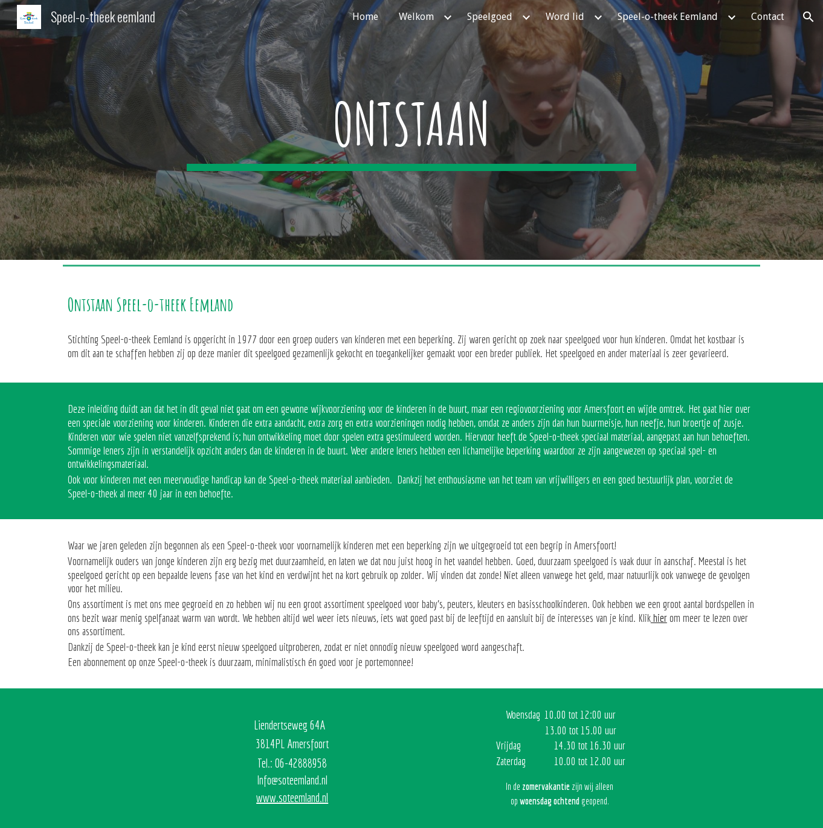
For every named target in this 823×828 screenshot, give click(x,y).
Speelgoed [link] (489, 16)
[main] (411, 129)
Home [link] (365, 16)
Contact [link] (767, 16)
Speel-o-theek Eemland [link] (668, 16)
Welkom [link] (416, 16)
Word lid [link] (565, 16)
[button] (808, 16)
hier (659, 617)
